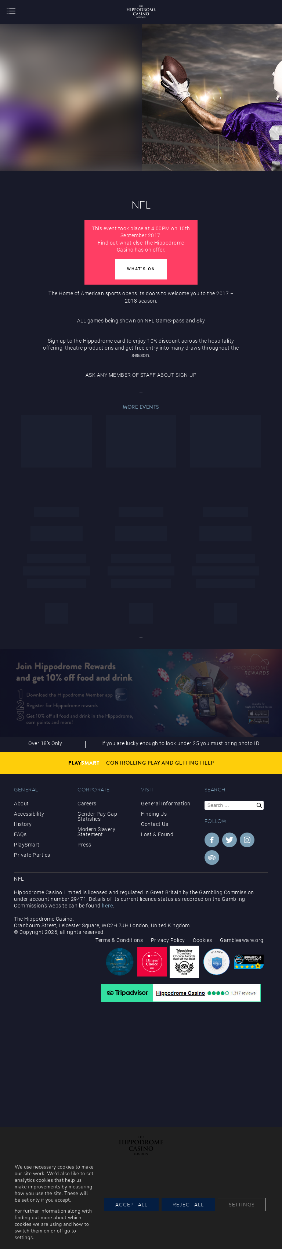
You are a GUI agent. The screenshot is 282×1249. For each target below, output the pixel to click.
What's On (141, 269)
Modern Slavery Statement (96, 831)
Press (84, 845)
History (23, 824)
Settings (242, 1204)
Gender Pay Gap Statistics (97, 816)
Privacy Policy (168, 940)
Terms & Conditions (119, 940)
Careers (87, 803)
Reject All (188, 1204)
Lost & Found (157, 834)
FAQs (20, 834)
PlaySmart (27, 845)
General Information (166, 803)
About (21, 803)
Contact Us (154, 824)
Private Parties (32, 855)
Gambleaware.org (242, 940)
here (107, 906)
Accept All (131, 1204)
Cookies (202, 940)
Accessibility (29, 814)
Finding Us (154, 814)
